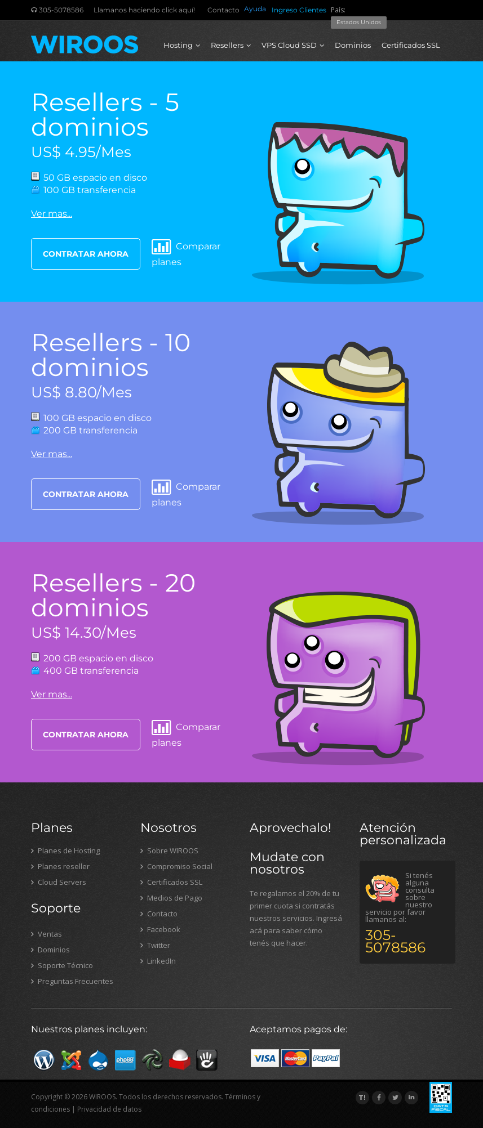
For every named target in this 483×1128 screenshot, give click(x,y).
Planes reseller (60, 866)
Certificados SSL (411, 45)
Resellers (231, 45)
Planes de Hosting (65, 850)
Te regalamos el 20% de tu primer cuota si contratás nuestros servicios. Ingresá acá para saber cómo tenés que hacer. (296, 918)
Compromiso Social (176, 866)
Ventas (46, 934)
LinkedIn (158, 961)
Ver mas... (51, 213)
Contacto (223, 10)
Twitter (155, 945)
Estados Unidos (358, 22)
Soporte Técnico (62, 965)
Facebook (160, 929)
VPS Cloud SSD (293, 45)
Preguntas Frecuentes (72, 981)
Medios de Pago (171, 898)
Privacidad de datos (109, 1109)
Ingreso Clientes (299, 10)
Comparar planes (186, 252)
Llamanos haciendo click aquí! (144, 10)
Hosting (181, 45)
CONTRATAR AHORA (85, 254)
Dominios (353, 45)
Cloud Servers (58, 882)
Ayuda (255, 9)
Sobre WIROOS (169, 850)
